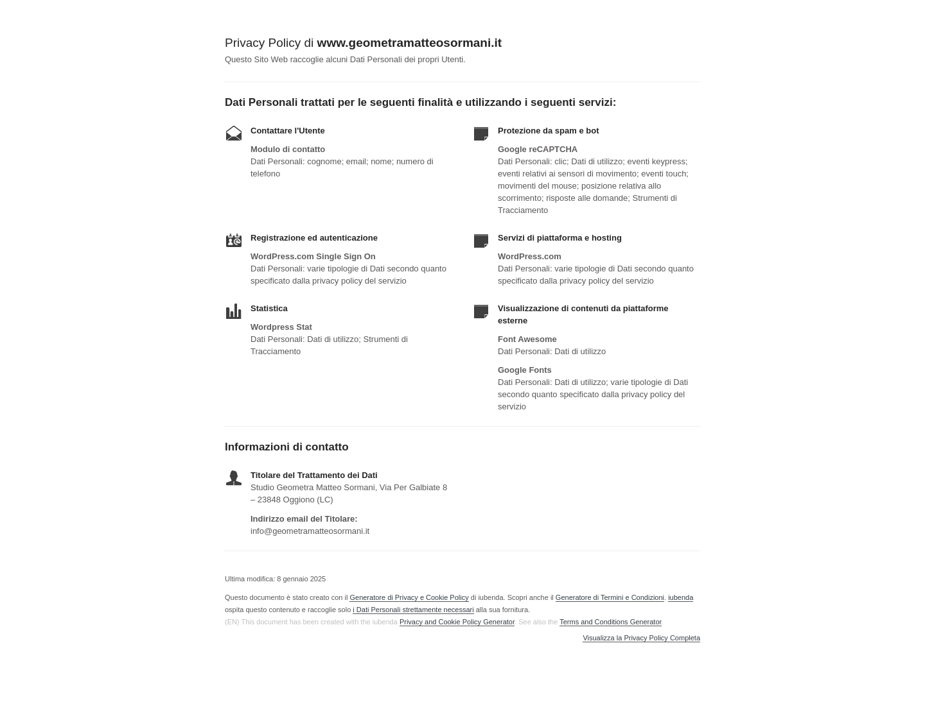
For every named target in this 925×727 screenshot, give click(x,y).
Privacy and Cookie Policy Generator (457, 622)
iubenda (680, 597)
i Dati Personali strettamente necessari (413, 609)
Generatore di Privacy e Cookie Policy (408, 597)
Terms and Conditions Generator (610, 622)
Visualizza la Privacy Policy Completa (641, 638)
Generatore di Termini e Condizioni (610, 597)
